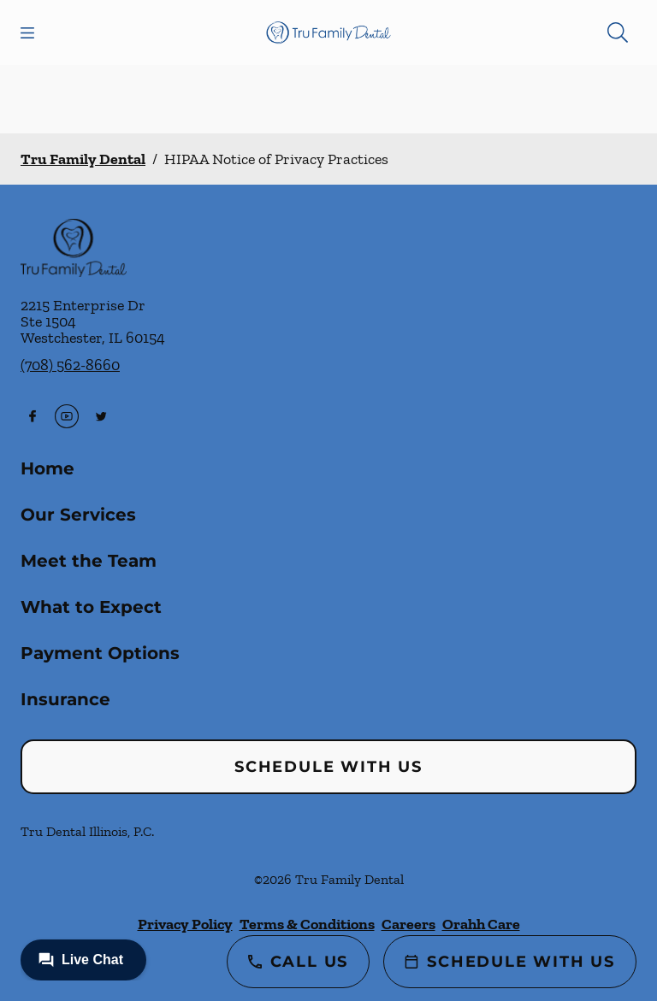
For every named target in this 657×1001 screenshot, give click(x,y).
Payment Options (100, 653)
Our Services (78, 514)
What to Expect (91, 607)
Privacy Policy (185, 924)
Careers (408, 924)
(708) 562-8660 (70, 365)
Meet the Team (89, 561)
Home (47, 468)
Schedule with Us (328, 766)
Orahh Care (481, 924)
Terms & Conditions (307, 924)
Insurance (65, 699)
